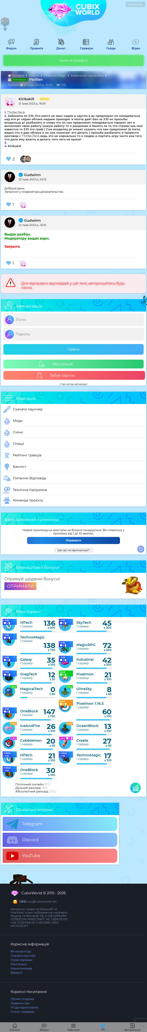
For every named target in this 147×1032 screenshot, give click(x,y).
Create (82, 740)
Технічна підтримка (25, 490)
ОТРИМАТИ (20, 586)
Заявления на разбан (87, 75)
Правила (35, 46)
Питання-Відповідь (25, 478)
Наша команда (21, 968)
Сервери (85, 46)
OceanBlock (87, 726)
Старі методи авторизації (73, 384)
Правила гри (20, 1003)
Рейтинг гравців (23, 455)
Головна (16, 75)
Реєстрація (55, 364)
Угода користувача (24, 1007)
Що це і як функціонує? (73, 550)
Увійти (74, 349)
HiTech (26, 622)
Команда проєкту (23, 500)
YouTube (23, 856)
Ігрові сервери (22, 960)
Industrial (85, 659)
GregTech (28, 674)
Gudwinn (30, 175)
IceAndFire (30, 726)
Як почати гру (21, 951)
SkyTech (83, 622)
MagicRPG (85, 645)
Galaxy (26, 659)
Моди (13, 421)
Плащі (14, 444)
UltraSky (84, 689)
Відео (134, 46)
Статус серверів (22, 1011)
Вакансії (16, 972)
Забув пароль (56, 375)
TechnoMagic (32, 637)
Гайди (109, 46)
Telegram (24, 824)
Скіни (13, 432)
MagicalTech (31, 689)
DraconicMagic (55, 75)
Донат (59, 46)
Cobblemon (31, 740)
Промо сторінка (22, 999)
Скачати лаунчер (23, 409)
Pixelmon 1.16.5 (90, 703)
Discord (22, 840)
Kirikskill (26, 99)
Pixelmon (85, 674)
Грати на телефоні (73, 60)
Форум (10, 46)
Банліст (15, 467)
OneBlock (29, 711)
